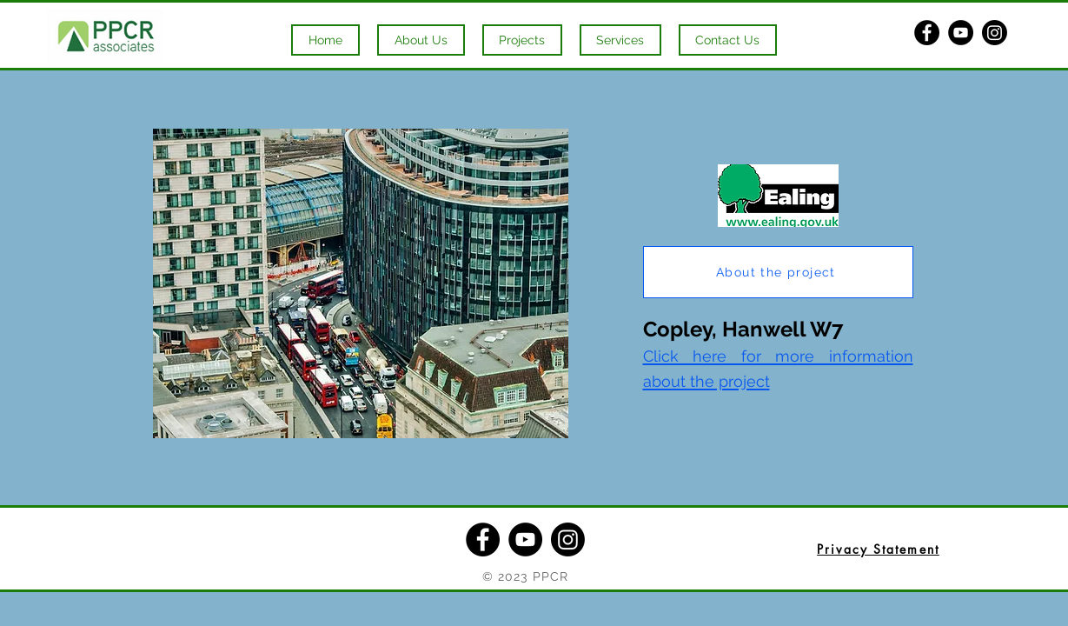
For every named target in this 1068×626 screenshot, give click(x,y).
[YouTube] (960, 32)
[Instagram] (994, 32)
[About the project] (778, 272)
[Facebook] (926, 32)
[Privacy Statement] (878, 548)
